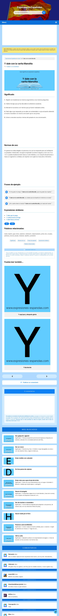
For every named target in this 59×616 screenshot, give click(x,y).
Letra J (49, 592)
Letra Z (29, 597)
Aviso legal (33, 611)
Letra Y (54, 595)
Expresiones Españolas (29, 6)
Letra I (44, 592)
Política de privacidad (44, 611)
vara (12, 223)
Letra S (34, 595)
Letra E (24, 592)
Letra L (53, 592)
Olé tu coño (19, 461)
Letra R (29, 595)
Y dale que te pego (12, 215)
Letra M (4, 595)
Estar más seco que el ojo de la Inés (27, 405)
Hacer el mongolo (21, 417)
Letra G (34, 592)
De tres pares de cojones (23, 394)
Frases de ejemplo (32, 240)
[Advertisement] (29, 35)
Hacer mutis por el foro (22, 439)
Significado (12, 240)
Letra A (5, 592)
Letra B (10, 592)
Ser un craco (19, 372)
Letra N (9, 595)
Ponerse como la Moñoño (23, 450)
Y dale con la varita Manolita (18, 63)
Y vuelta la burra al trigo (13, 217)
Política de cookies (25, 613)
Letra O (14, 595)
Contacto (36, 613)
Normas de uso (21, 240)
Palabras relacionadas (29, 244)
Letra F (29, 592)
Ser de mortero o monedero (24, 428)
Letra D (20, 592)
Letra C (15, 592)
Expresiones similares (44, 240)
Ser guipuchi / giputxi (22, 361)
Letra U (44, 595)
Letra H (39, 592)
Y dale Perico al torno (12, 219)
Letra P (19, 595)
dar (7, 223)
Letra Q (24, 595)
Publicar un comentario (12, 66)
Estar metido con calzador (24, 383)
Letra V (49, 595)
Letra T (39, 595)
